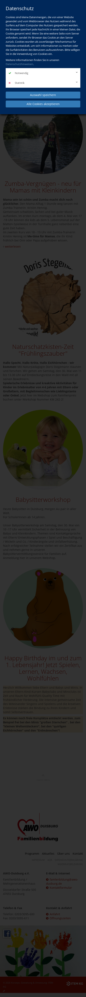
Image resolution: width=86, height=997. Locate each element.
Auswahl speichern (43, 95)
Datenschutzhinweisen (19, 64)
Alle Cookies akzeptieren (43, 104)
